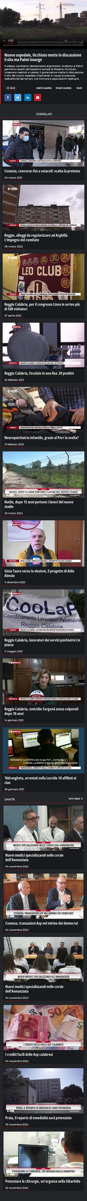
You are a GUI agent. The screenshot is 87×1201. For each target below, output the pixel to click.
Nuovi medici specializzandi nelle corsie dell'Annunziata (34, 857)
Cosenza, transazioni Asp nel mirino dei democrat (41, 923)
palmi (79, 88)
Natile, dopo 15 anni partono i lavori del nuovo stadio (38, 504)
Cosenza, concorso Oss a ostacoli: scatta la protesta (42, 170)
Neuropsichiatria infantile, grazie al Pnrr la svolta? (41, 437)
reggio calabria (63, 88)
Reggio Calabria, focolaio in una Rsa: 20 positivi (39, 373)
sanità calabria (44, 88)
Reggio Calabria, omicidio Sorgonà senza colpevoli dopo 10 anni (41, 711)
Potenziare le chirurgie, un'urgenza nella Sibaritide (42, 1181)
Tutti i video (76, 798)
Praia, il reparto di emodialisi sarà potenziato (38, 1117)
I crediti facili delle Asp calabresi (29, 1054)
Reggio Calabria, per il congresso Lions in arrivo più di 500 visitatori (42, 306)
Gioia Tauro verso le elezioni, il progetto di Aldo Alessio (39, 573)
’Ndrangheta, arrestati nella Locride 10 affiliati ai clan (40, 780)
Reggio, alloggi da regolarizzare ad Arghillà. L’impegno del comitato (36, 237)
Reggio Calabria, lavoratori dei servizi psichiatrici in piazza (42, 642)
